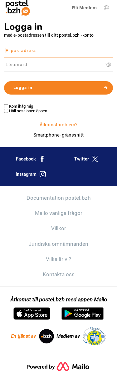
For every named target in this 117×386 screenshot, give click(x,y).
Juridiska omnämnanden (58, 244)
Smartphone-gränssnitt (58, 135)
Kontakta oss (59, 274)
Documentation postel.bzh (59, 198)
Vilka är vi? (58, 259)
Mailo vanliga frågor (58, 213)
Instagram (31, 174)
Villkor (58, 228)
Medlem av (81, 336)
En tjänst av (32, 336)
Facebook (30, 159)
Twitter (86, 159)
